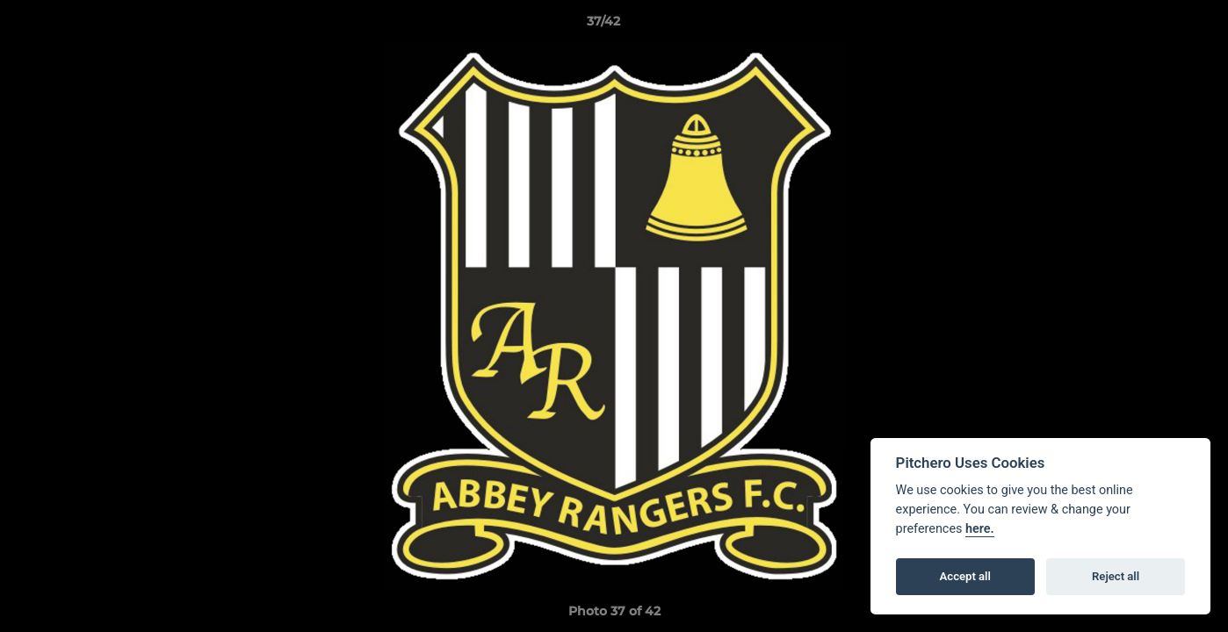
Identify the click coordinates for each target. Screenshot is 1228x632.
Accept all (965, 576)
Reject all (1115, 576)
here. (979, 528)
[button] (1154, 25)
